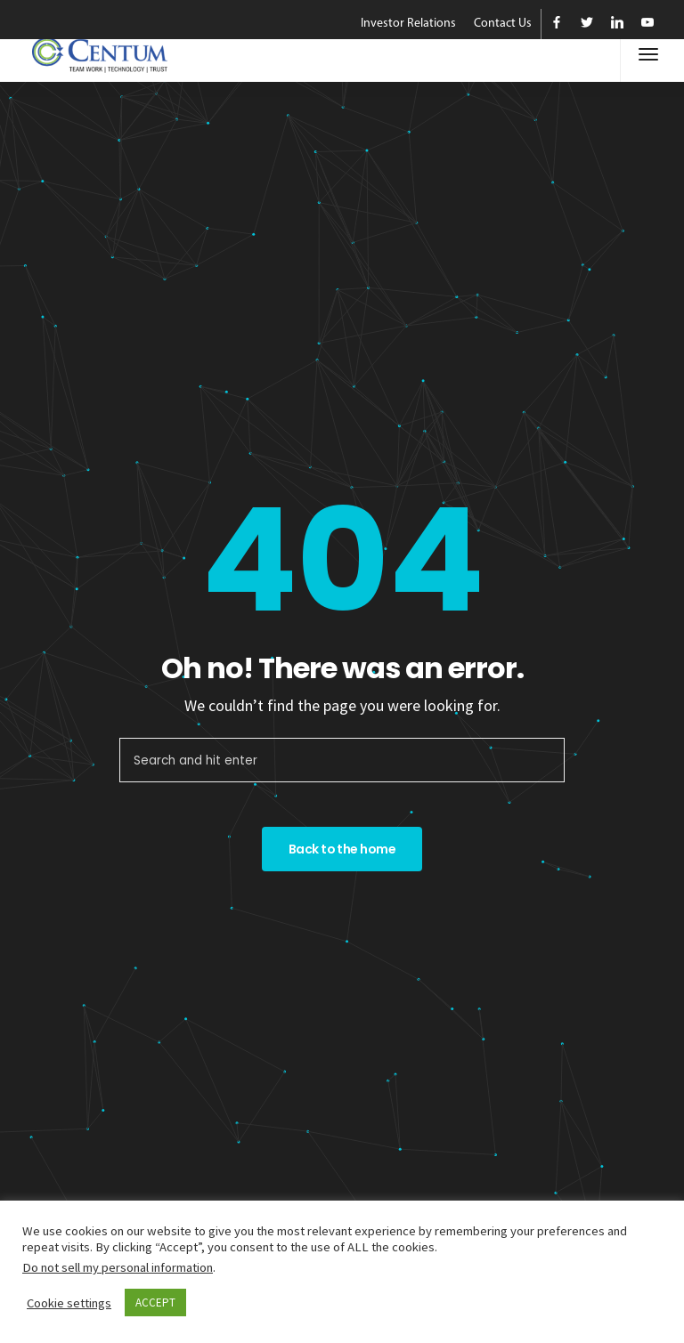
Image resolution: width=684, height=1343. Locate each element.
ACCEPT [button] (155, 1302)
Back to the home (342, 849)
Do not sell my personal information (117, 1267)
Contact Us (503, 23)
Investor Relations (408, 23)
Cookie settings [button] (69, 1303)
